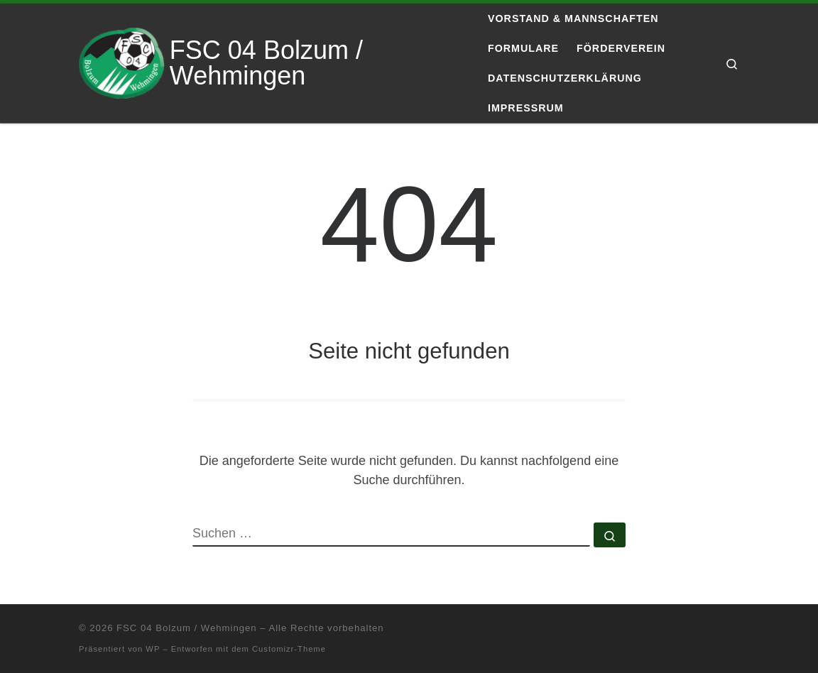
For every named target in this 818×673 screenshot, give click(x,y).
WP (153, 649)
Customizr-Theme (289, 649)
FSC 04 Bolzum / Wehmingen (186, 628)
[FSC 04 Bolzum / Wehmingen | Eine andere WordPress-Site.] (122, 61)
